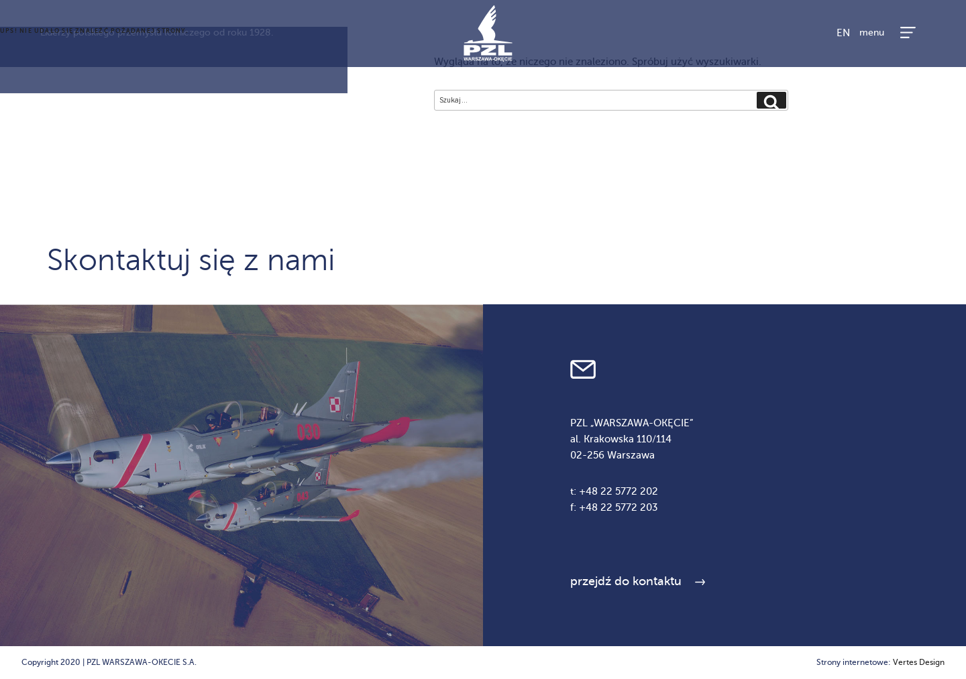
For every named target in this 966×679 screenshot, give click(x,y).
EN (843, 32)
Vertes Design (919, 662)
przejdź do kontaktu (626, 581)
